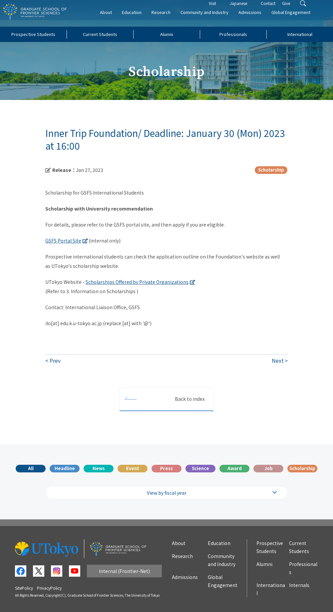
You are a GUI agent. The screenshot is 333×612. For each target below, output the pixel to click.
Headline (65, 468)
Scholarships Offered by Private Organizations (137, 282)
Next (278, 360)
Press (166, 468)
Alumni (166, 34)
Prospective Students (33, 34)
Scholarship (302, 468)
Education (141, 19)
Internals (299, 585)
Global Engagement (300, 19)
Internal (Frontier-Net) (124, 571)
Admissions (259, 19)
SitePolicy (24, 588)
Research (170, 19)
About (115, 19)
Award (234, 468)
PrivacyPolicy (49, 588)
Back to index (190, 398)
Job (268, 468)
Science (200, 468)
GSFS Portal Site (63, 240)
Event (132, 468)
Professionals (233, 34)
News (99, 468)
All (31, 468)
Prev (55, 360)
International (299, 34)
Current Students (100, 34)
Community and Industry (214, 19)
